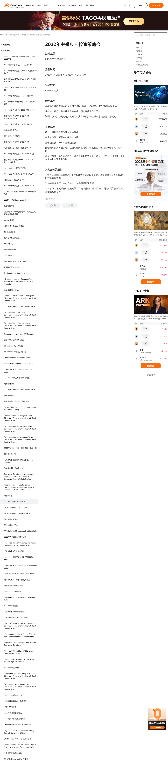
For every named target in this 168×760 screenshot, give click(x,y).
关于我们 (90, 5)
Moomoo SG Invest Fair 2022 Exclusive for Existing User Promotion (19, 221)
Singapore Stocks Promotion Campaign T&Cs (19, 159)
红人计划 (62, 424)
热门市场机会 (142, 72)
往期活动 (22, 34)
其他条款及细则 (142, 65)
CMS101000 (143, 499)
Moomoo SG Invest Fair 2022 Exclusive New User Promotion (19, 213)
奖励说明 (139, 61)
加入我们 (128, 420)
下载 (140, 5)
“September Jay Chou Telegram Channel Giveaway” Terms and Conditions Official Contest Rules (20, 236)
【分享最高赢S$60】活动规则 (15, 262)
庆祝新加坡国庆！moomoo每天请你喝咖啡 (20, 92)
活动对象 (139, 54)
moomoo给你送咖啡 (12, 166)
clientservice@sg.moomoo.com (34, 435)
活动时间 (139, 51)
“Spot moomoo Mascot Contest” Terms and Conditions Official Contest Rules (19, 196)
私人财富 (72, 5)
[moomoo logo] (13, 5)
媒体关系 (62, 432)
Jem (39, 464)
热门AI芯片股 (141, 80)
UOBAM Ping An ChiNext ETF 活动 (17, 300)
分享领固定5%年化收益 (13, 314)
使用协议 (94, 424)
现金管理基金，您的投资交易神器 (17, 140)
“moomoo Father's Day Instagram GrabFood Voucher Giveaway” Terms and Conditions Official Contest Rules (20, 48)
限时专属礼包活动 (11, 80)
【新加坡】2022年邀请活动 (14, 172)
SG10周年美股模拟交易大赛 (14, 279)
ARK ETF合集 (141, 290)
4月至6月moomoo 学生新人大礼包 (17, 74)
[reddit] (129, 442)
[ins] (141, 437)
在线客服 (23, 427)
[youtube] (129, 437)
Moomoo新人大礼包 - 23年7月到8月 (18, 365)
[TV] (133, 442)
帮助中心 (3, 34)
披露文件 (94, 428)
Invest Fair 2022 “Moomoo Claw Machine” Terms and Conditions (20, 204)
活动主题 (139, 47)
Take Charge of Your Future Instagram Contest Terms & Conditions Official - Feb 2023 (20, 348)
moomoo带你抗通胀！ (12, 228)
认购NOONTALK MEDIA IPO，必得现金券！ (19, 333)
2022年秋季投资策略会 (13, 274)
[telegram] (137, 437)
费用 (46, 5)
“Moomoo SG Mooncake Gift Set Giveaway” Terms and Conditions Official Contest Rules (20, 247)
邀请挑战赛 (8, 56)
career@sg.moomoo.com (135, 425)
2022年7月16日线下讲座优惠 (15, 98)
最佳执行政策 (96, 432)
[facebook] (125, 437)
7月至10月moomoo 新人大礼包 (16, 320)
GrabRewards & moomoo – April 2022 (19, 135)
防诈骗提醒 (63, 439)
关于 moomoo (64, 420)
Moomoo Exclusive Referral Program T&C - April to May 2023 (20, 358)
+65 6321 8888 (24, 420)
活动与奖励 (12, 34)
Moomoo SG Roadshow (13, 256)
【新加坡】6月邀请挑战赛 (14, 112)
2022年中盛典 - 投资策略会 (14, 62)
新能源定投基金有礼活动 (13, 146)
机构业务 (61, 5)
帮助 (81, 5)
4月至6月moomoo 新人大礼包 (15, 68)
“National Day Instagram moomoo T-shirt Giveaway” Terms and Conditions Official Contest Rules (20, 186)
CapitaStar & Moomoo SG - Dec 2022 (19, 340)
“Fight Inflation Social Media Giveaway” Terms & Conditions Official (19, 292)
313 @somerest (24, 464)
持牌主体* (95, 436)
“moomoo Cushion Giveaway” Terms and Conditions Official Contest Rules (20, 105)
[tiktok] (125, 442)
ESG (60, 436)
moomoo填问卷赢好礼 (12, 152)
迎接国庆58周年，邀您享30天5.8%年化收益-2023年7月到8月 (20, 372)
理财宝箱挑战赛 (10, 268)
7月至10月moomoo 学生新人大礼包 (17, 326)
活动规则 (139, 58)
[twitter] (133, 437)
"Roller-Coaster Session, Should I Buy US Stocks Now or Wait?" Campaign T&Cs (20, 306)
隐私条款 (94, 420)
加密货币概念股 (142, 207)
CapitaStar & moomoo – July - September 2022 (20, 127)
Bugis (50, 464)
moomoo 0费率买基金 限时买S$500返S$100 (19, 119)
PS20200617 (47, 502)
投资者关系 (63, 428)
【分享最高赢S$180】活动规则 (16, 178)
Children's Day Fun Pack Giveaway (17, 285)
